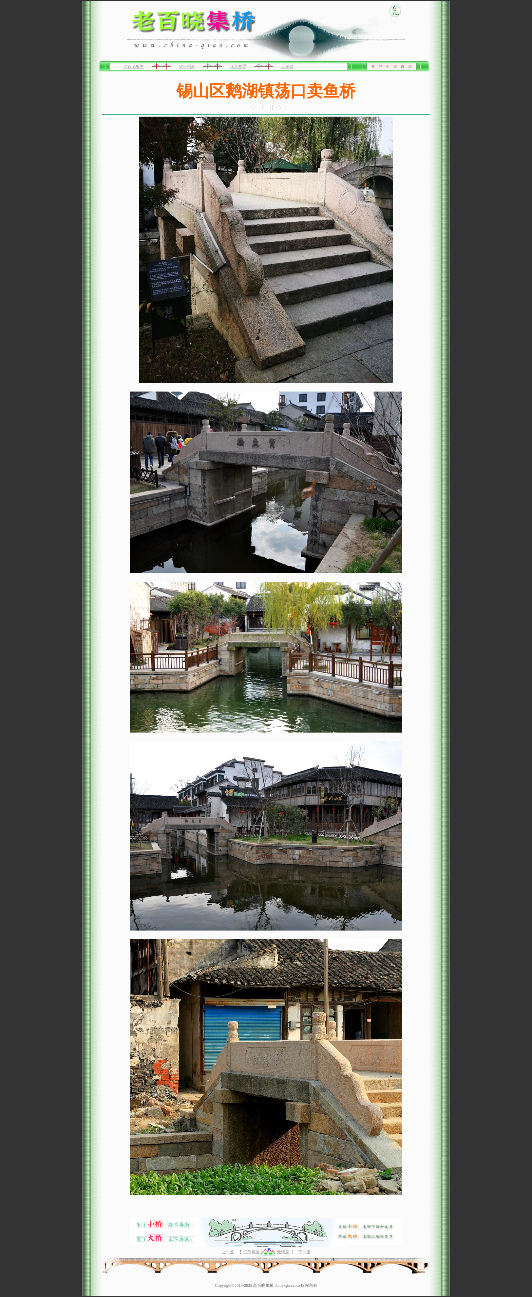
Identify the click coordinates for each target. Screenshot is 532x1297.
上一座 (228, 1252)
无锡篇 (287, 66)
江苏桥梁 (238, 66)
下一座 (304, 1252)
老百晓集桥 (134, 66)
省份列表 (187, 66)
